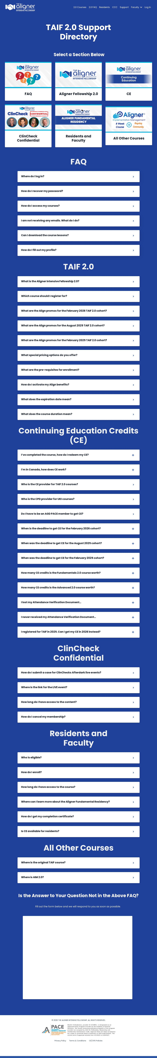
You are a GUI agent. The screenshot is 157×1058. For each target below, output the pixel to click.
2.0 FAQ (93, 7)
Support (124, 7)
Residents (104, 7)
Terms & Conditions (77, 1050)
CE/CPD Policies (95, 1050)
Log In (148, 7)
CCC (114, 7)
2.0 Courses (79, 7)
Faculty (136, 7)
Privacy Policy (60, 1050)
